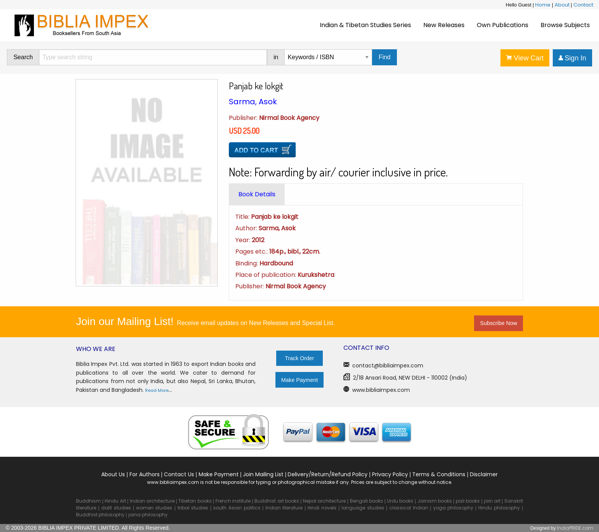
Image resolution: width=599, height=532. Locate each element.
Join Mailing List (263, 474)
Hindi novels (322, 508)
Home (542, 5)
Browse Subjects (565, 25)
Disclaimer (484, 474)
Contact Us (179, 474)
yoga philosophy (453, 508)
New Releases (444, 25)
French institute (233, 501)
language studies (363, 508)
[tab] (257, 194)
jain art (492, 501)
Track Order (299, 358)
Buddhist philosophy (100, 514)
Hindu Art (115, 501)
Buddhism (88, 501)
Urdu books (400, 501)
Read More (156, 390)
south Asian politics (236, 508)
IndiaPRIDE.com (575, 528)
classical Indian (408, 508)
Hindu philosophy (499, 508)
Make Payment (299, 380)
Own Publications (502, 25)
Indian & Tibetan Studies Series (365, 25)
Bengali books (366, 501)
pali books (468, 501)
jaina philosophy (148, 514)
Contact (583, 5)
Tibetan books (194, 501)
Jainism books (435, 501)
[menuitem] (365, 25)
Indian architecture (152, 501)
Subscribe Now (498, 323)
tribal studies (193, 508)
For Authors (145, 474)
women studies (154, 508)
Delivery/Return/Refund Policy (327, 474)
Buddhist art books (276, 501)
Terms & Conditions (438, 474)
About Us (113, 474)
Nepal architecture (324, 501)
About (562, 5)
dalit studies (116, 508)
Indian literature (284, 508)
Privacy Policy (390, 474)
